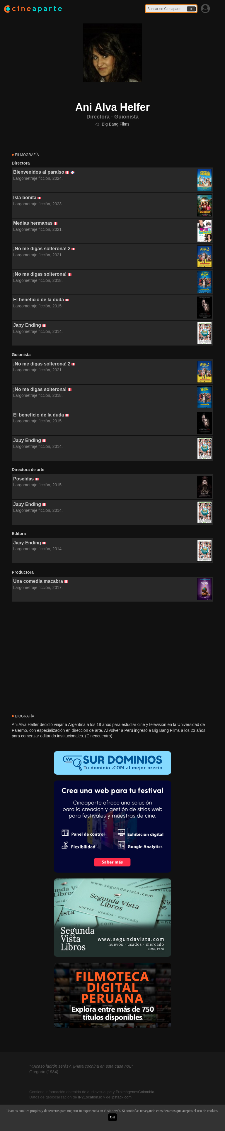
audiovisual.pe (99, 1092)
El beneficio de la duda (38, 299)
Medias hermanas (32, 223)
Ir (191, 9)
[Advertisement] (112, 655)
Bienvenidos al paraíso (38, 172)
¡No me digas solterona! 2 (42, 248)
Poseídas (23, 478)
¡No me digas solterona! (40, 274)
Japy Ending (27, 325)
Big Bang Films (115, 124)
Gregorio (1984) (43, 1071)
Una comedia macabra (38, 581)
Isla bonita (24, 197)
